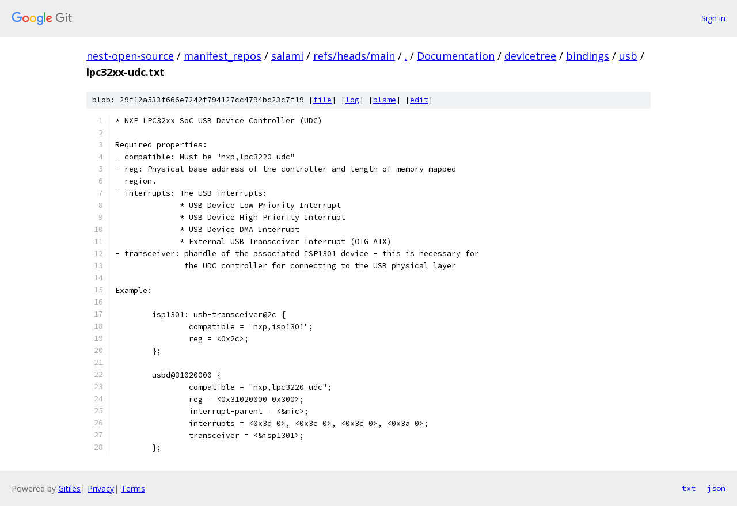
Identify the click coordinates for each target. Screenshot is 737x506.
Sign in (713, 18)
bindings (587, 56)
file (322, 100)
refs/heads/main (354, 56)
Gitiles (69, 488)
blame (384, 100)
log (352, 100)
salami (287, 56)
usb (628, 56)
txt (689, 488)
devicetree (530, 56)
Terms (133, 488)
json (716, 488)
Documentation (456, 56)
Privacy (101, 488)
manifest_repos (222, 56)
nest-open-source (130, 56)
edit (419, 100)
